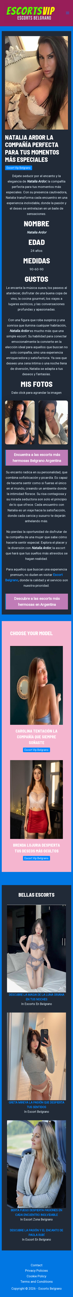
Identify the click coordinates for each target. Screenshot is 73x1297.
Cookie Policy (36, 1276)
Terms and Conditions (36, 1281)
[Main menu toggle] (67, 13)
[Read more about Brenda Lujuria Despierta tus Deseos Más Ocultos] (36, 799)
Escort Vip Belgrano (19, 167)
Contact (36, 1265)
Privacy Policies (36, 1270)
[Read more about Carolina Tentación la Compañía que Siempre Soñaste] (36, 685)
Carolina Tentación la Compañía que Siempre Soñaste (36, 737)
